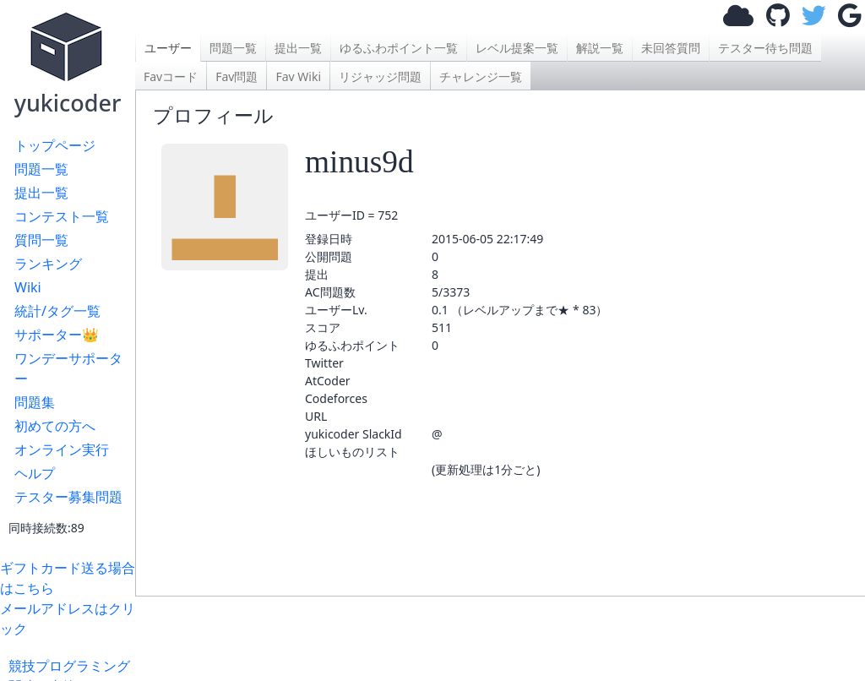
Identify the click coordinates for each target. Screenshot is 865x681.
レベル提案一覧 (517, 48)
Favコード (171, 76)
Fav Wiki (298, 76)
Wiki (27, 287)
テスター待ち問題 (765, 48)
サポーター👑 (56, 334)
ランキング (48, 263)
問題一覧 (41, 169)
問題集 (34, 402)
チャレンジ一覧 (480, 76)
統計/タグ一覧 (57, 311)
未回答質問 (670, 48)
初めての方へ (54, 426)
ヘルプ (34, 473)
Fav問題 (236, 76)
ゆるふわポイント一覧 (399, 48)
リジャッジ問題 (380, 76)
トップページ (54, 145)
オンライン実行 (61, 449)
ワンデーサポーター (68, 368)
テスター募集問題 (68, 497)
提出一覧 (41, 192)
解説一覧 (599, 48)
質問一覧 (41, 240)
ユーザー (168, 48)
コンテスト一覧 (61, 216)
